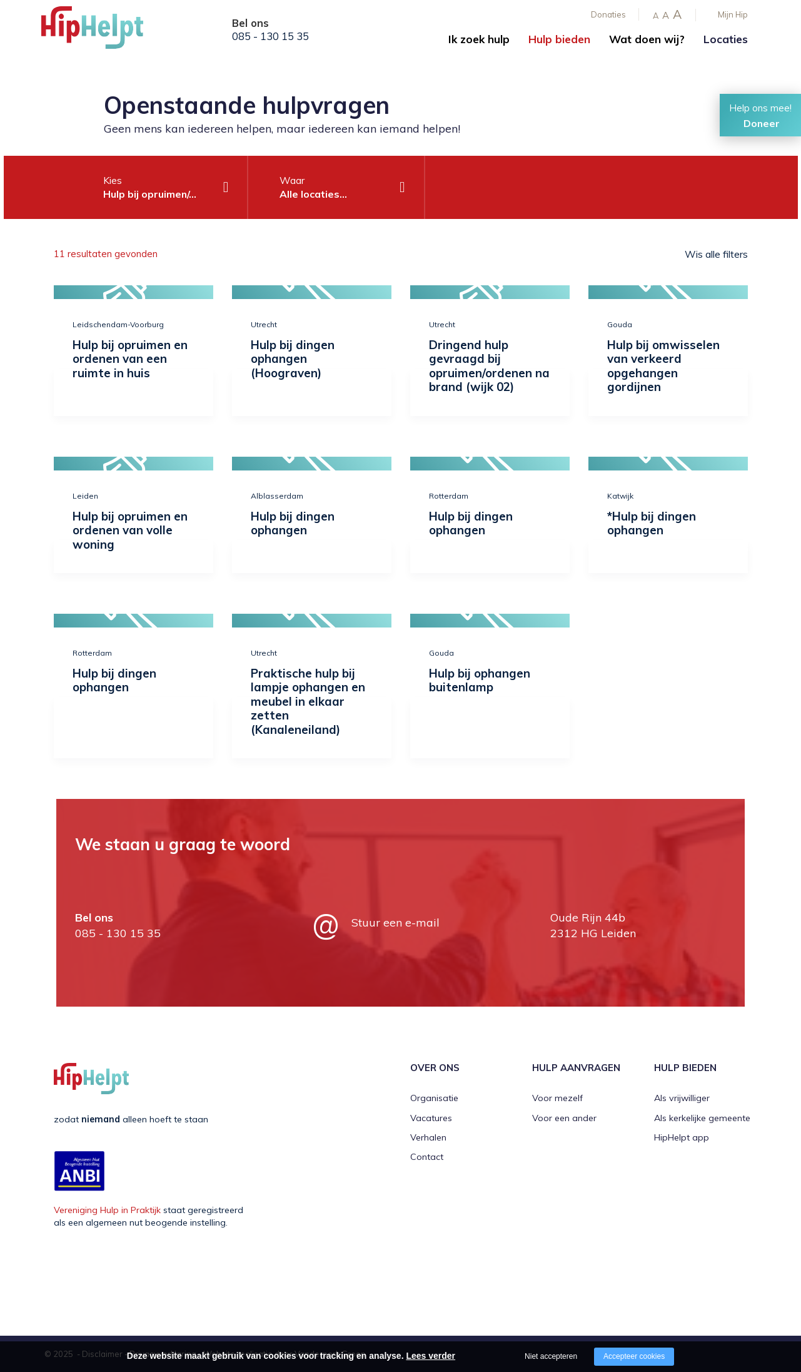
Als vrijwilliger (682, 1098)
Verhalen (428, 1137)
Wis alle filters (716, 254)
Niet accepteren (551, 1356)
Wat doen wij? (647, 39)
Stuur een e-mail (395, 922)
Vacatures (431, 1118)
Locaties (725, 39)
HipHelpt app (681, 1137)
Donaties (608, 14)
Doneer (761, 123)
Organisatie (434, 1098)
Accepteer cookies (634, 1356)
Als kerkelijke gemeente (702, 1118)
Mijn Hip (733, 14)
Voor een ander (564, 1118)
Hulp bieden (559, 39)
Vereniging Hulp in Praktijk (107, 1210)
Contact (426, 1156)
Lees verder (430, 1356)
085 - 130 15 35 (270, 36)
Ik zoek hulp (479, 39)
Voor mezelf (557, 1098)
